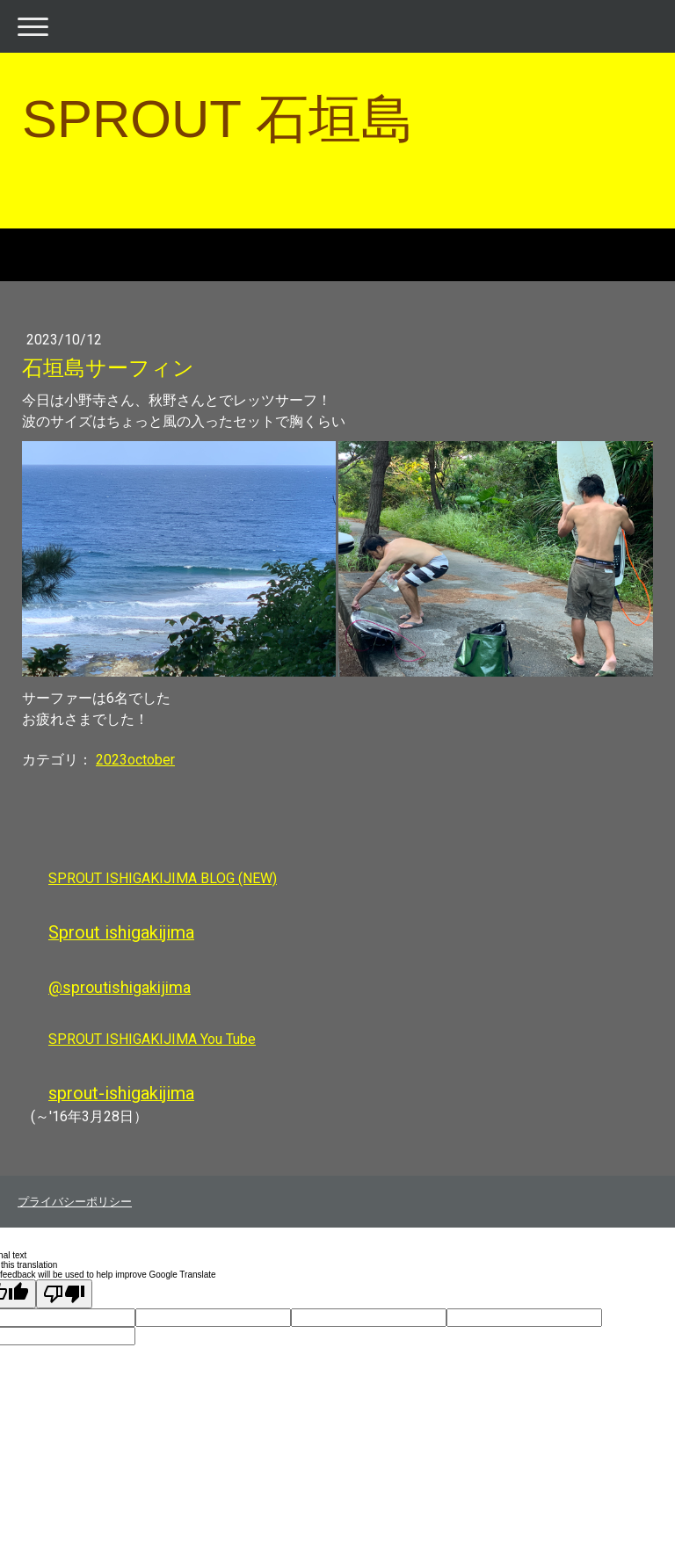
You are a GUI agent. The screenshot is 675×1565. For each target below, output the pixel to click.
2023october (135, 759)
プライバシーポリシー (75, 1201)
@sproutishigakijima (119, 987)
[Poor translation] (64, 1293)
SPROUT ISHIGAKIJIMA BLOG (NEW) (162, 878)
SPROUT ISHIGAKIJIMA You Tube (152, 1039)
